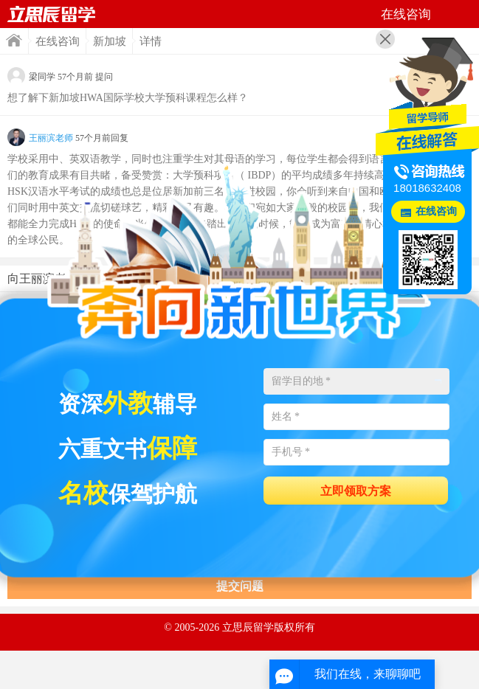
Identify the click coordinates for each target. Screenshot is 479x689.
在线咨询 (57, 41)
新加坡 (109, 41)
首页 (14, 40)
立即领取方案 (355, 491)
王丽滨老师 (51, 138)
